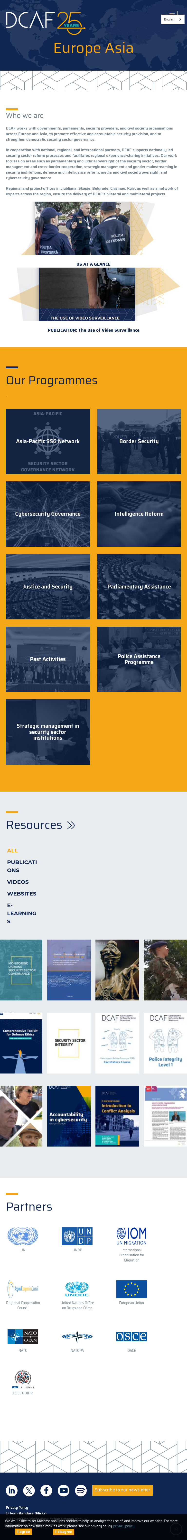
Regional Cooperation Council (23, 1305)
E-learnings (22, 913)
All (12, 850)
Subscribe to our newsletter (122, 1489)
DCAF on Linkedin (12, 1490)
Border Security (139, 441)
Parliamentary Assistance (139, 587)
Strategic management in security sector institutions (48, 732)
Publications (22, 866)
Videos (18, 882)
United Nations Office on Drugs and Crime (77, 1305)
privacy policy (123, 1526)
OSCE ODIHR (23, 1393)
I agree (23, 1532)
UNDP (77, 1250)
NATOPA (77, 1350)
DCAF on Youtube (63, 1490)
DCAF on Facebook (46, 1490)
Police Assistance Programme (139, 659)
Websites (22, 893)
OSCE (131, 1350)
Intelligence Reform (139, 514)
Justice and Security (48, 587)
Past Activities (48, 659)
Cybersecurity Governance (48, 514)
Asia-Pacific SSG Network (48, 441)
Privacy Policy (17, 1507)
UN (22, 1250)
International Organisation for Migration (131, 1255)
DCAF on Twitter (29, 1490)
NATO (23, 1350)
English (169, 19)
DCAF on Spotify (81, 1490)
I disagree (63, 1532)
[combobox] (173, 19)
